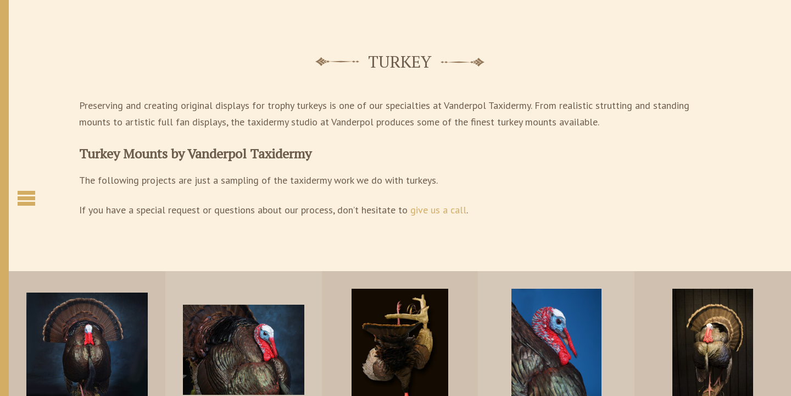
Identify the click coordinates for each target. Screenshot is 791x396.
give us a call (438, 210)
